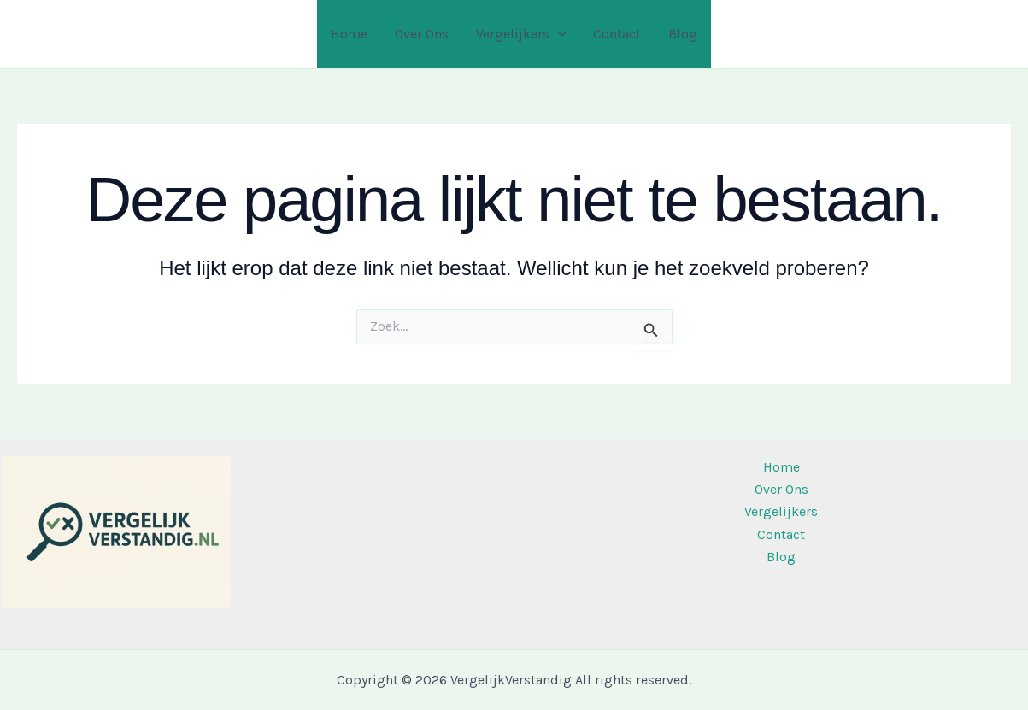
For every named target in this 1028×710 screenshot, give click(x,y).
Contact (617, 34)
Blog (682, 34)
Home (349, 34)
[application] (558, 34)
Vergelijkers (521, 34)
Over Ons (422, 34)
